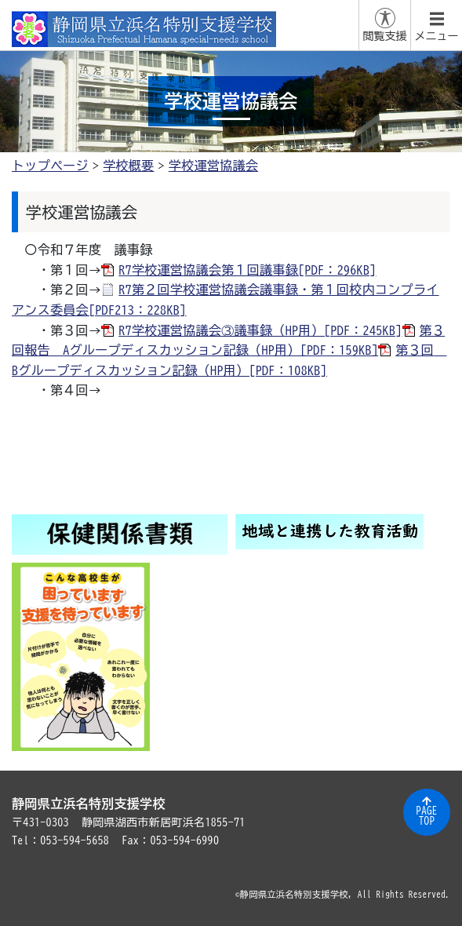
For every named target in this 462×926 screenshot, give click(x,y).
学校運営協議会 (213, 165)
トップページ (50, 165)
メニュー (437, 36)
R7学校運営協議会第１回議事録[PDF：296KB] (247, 270)
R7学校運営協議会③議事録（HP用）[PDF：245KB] (260, 330)
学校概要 (128, 165)
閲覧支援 (385, 36)
